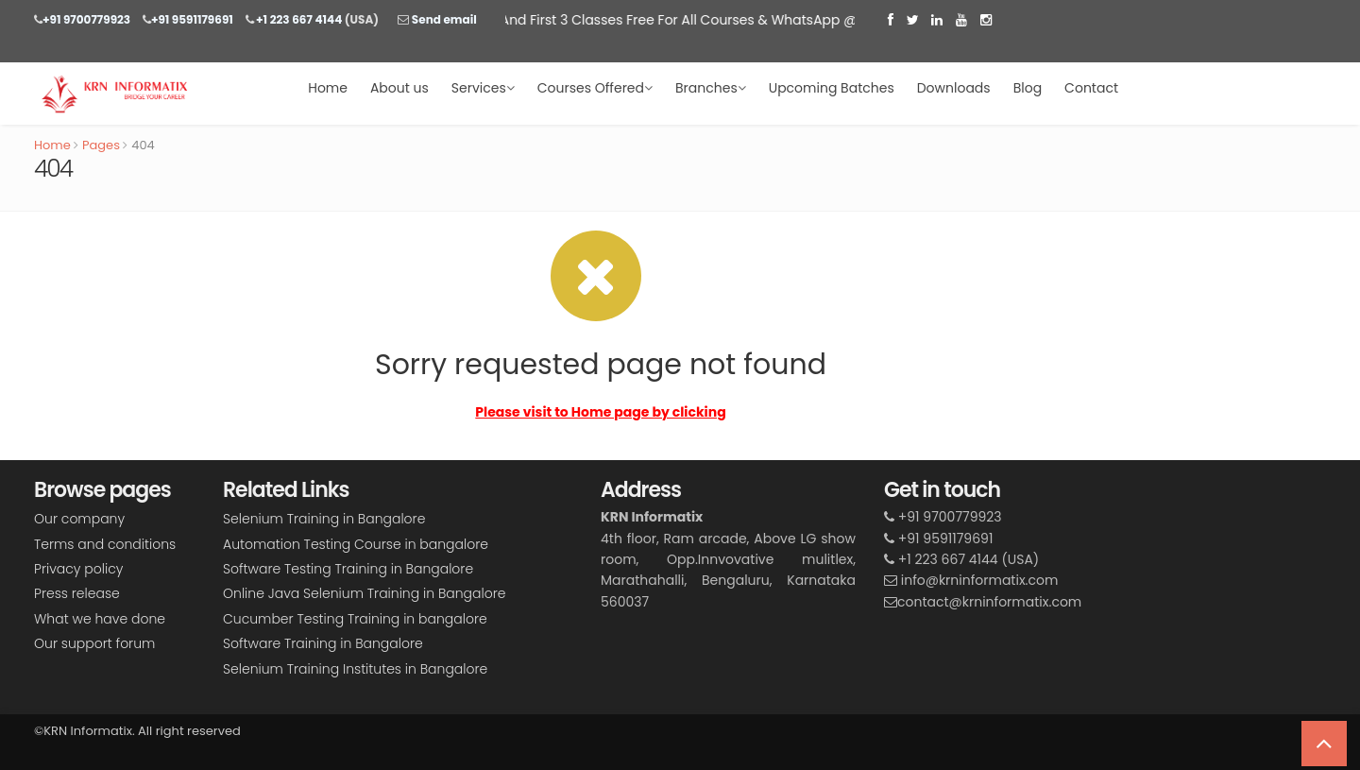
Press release (77, 593)
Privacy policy (78, 568)
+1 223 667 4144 (298, 19)
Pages (101, 145)
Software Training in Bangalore (323, 643)
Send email (442, 19)
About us (399, 87)
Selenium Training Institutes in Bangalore (355, 668)
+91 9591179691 (192, 19)
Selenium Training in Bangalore (324, 518)
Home (328, 87)
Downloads (954, 87)
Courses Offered (595, 87)
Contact (1091, 87)
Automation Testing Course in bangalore (355, 544)
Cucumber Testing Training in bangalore (355, 618)
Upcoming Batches (831, 87)
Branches (710, 87)
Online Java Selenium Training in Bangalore (364, 593)
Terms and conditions (105, 544)
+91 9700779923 (86, 19)
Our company (79, 518)
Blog (1027, 87)
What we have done (99, 618)
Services (483, 87)
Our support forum (94, 643)
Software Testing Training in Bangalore (348, 568)
